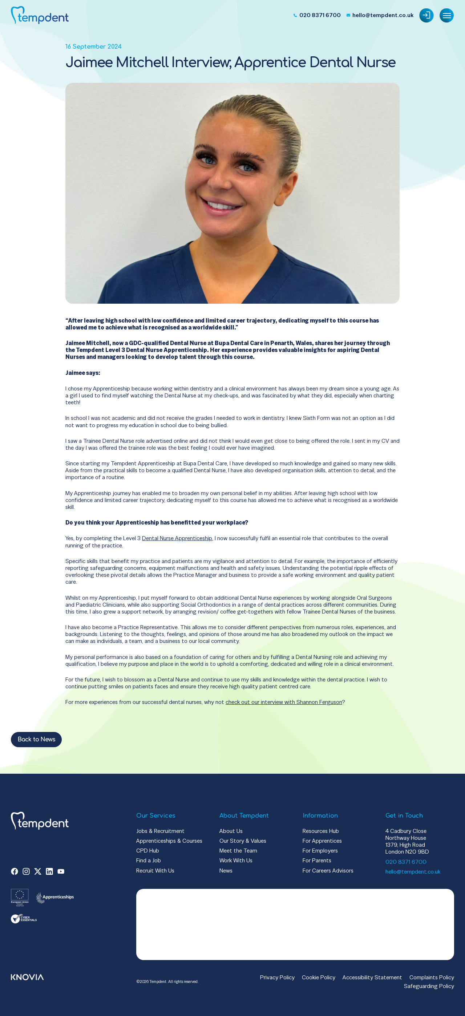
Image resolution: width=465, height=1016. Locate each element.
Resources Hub (321, 831)
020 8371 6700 (405, 861)
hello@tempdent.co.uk (412, 871)
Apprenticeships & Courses (169, 841)
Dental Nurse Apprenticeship (177, 538)
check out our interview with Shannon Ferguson (284, 702)
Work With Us (235, 860)
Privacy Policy (277, 977)
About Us (231, 831)
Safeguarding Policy (429, 986)
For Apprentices (322, 841)
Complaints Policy (431, 977)
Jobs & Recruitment (160, 831)
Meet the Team (238, 850)
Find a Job (148, 860)
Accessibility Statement (372, 977)
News (225, 870)
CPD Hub (147, 850)
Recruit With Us (155, 870)
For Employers (320, 850)
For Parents (317, 860)
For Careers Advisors (328, 870)
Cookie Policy (318, 977)
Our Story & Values (242, 841)
